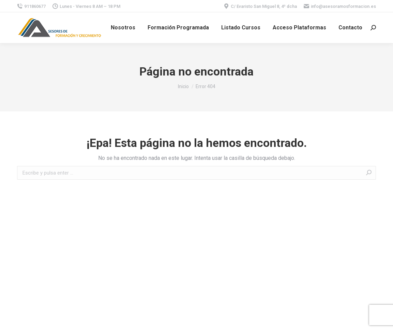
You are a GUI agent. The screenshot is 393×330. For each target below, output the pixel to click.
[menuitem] (123, 27)
